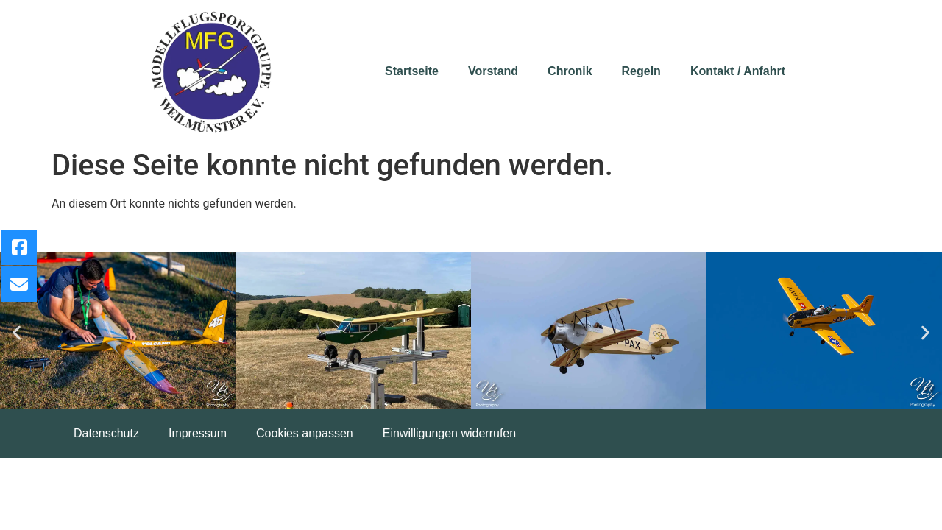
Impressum (198, 433)
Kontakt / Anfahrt (737, 71)
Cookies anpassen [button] (304, 433)
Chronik (570, 71)
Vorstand (493, 71)
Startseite (412, 71)
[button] (16, 333)
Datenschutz (106, 433)
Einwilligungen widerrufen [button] (449, 433)
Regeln (641, 71)
